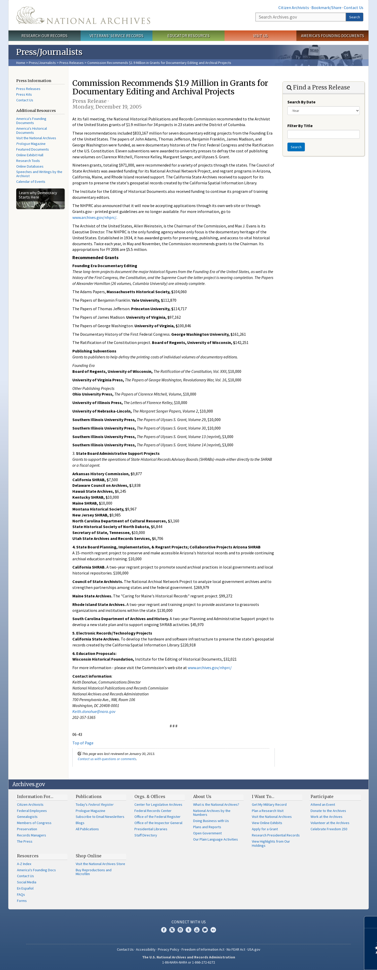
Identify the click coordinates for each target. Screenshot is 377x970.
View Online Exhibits (267, 822)
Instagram (180, 930)
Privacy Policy (168, 949)
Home (20, 62)
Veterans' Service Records (116, 35)
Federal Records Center (153, 810)
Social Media (26, 882)
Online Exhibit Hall (29, 155)
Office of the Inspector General (158, 822)
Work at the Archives (326, 816)
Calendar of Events (30, 181)
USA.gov (253, 949)
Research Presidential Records (276, 835)
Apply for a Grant (265, 829)
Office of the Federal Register (157, 816)
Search (354, 17)
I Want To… (263, 796)
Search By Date (301, 101)
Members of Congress (34, 822)
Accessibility (146, 949)
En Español (25, 888)
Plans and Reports (207, 827)
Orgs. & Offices (149, 796)
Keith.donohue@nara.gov (93, 711)
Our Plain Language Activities (215, 839)
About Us (202, 796)
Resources (28, 855)
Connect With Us (189, 921)
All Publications (87, 829)
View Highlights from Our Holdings (271, 843)
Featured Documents (32, 149)
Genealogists (27, 816)
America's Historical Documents (31, 130)
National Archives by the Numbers (211, 812)
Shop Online (88, 855)
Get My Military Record (269, 804)
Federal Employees (32, 810)
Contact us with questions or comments (107, 759)
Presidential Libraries (150, 829)
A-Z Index (24, 863)
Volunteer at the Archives (330, 822)
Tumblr (188, 930)
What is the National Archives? (216, 804)
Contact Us (353, 7)
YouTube (197, 930)
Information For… (35, 796)
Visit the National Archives (36, 138)
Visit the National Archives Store (100, 863)
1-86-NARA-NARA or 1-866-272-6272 (188, 962)
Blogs (80, 822)
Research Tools (28, 160)
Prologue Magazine (90, 810)
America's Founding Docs (36, 870)
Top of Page (82, 742)
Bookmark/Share (326, 7)
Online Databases (30, 166)
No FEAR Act (236, 949)
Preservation (27, 829)
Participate (322, 796)
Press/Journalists (42, 62)
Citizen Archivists (293, 7)
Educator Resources (188, 35)
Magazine (31, 143)
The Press (24, 841)
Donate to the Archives (328, 810)
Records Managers (31, 835)
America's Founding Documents (332, 35)
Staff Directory (145, 835)
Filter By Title (300, 125)
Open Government (207, 833)
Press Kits (24, 94)
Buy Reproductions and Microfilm (94, 872)
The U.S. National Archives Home (83, 15)
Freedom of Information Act (203, 949)
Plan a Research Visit (268, 810)
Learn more (331, 960)
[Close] (371, 922)
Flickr (213, 930)
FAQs (21, 894)
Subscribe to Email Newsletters (100, 816)
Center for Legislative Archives (158, 804)
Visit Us (260, 35)
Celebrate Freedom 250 (329, 829)
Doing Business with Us (211, 820)
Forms (22, 900)
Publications (89, 796)
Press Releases (71, 62)
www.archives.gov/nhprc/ (94, 217)
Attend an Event (323, 804)
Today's (95, 804)
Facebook (164, 930)
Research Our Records (44, 35)
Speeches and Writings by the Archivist (39, 173)
